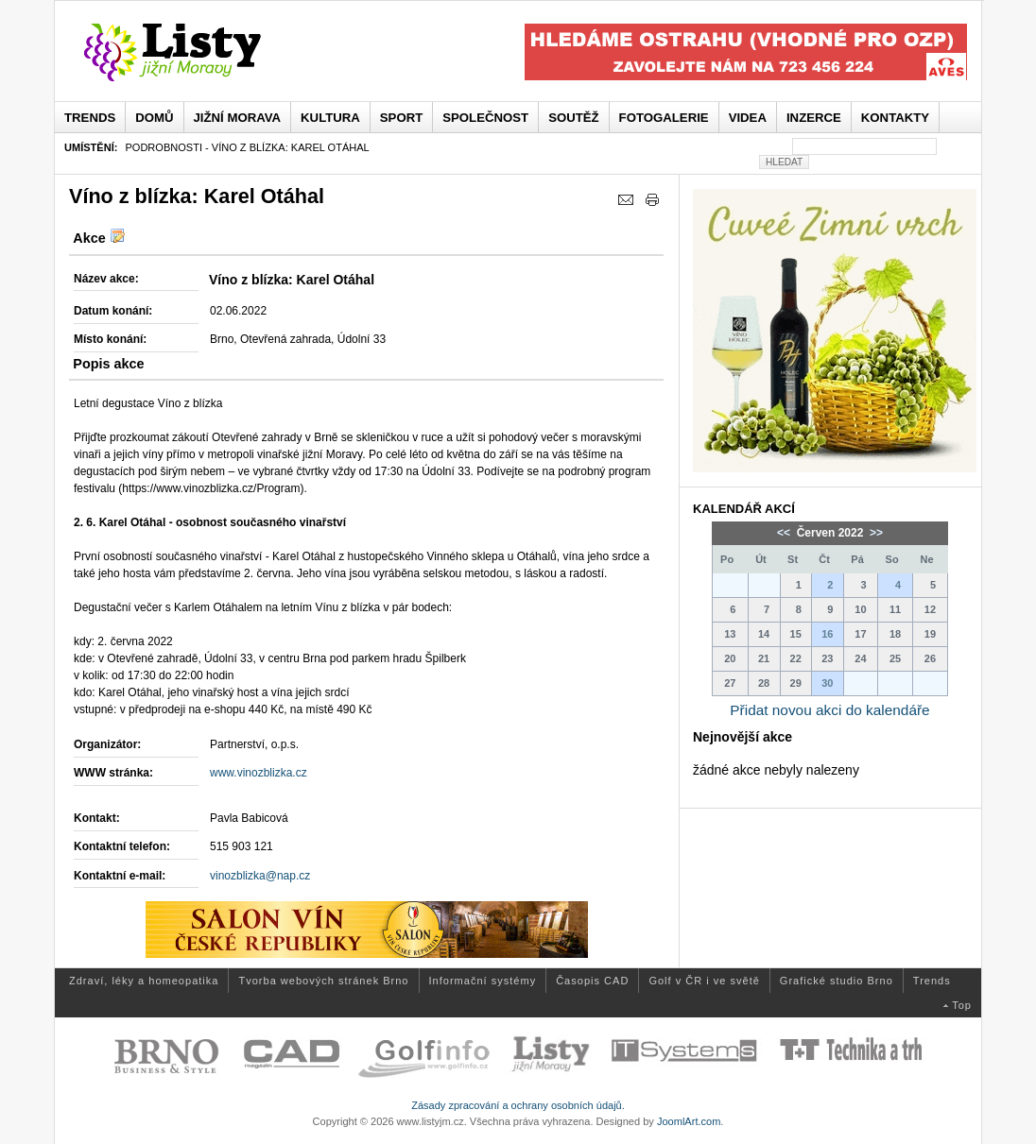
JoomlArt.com (688, 1121)
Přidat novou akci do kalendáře (829, 710)
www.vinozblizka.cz (258, 772)
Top (962, 1005)
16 (827, 634)
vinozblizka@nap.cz (260, 875)
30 (827, 683)
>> (875, 532)
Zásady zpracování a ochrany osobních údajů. (518, 1105)
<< (785, 532)
